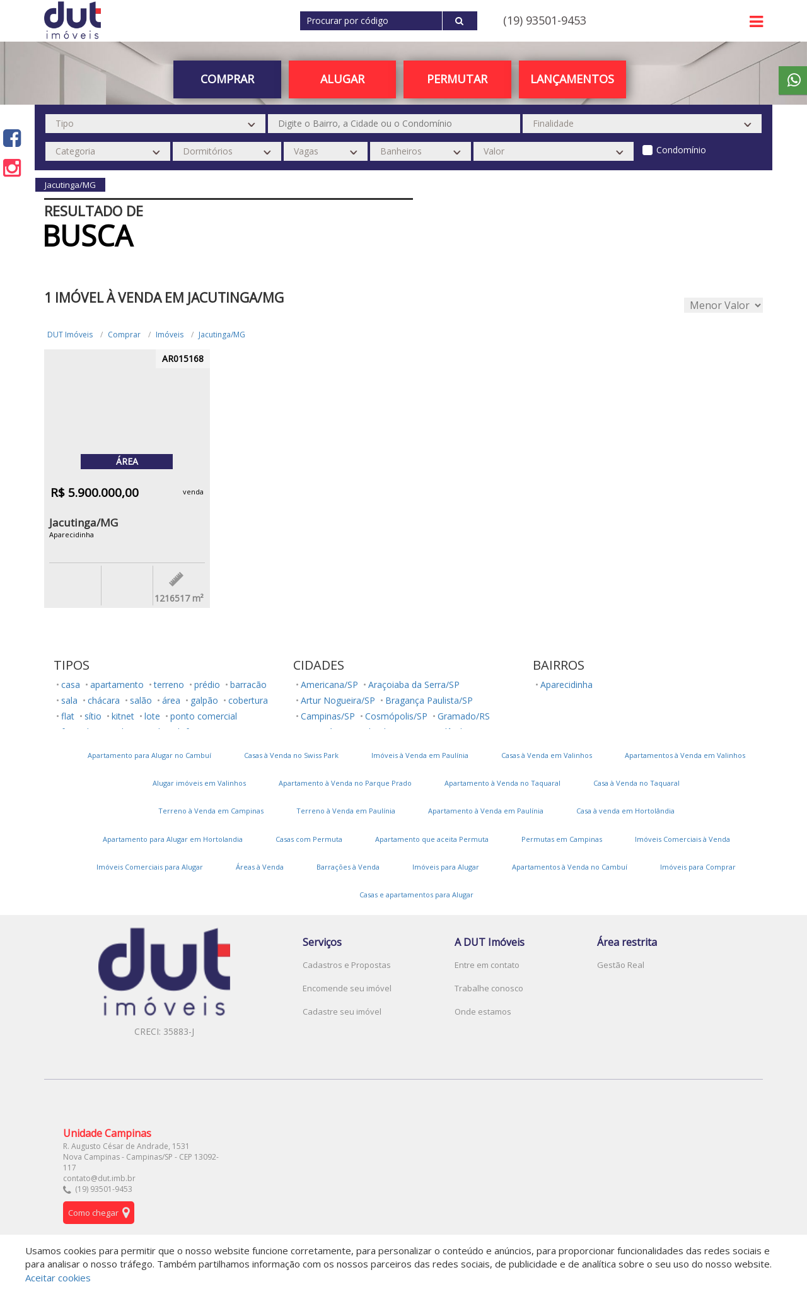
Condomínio (681, 149)
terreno (169, 685)
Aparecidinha (566, 685)
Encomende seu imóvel (347, 988)
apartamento (117, 685)
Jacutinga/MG (222, 334)
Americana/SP (329, 685)
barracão (248, 685)
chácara (104, 700)
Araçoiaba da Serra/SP (414, 685)
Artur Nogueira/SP (338, 700)
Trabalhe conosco (489, 988)
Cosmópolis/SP (396, 716)
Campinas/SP (328, 716)
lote (152, 716)
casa (70, 685)
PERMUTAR (457, 78)
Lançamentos (572, 78)
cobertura (248, 700)
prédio (207, 685)
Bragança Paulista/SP (429, 700)
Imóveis (169, 334)
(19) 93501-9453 (544, 20)
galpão (204, 700)
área (171, 700)
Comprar (227, 78)
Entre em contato (487, 965)
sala (69, 700)
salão (141, 700)
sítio (93, 716)
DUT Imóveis (70, 334)
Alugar (342, 78)
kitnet (123, 716)
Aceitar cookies (58, 1277)
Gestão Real (620, 965)
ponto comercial (203, 716)
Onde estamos (483, 1011)
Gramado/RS (464, 716)
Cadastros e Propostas (347, 965)
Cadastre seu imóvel (342, 1011)
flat (67, 716)
